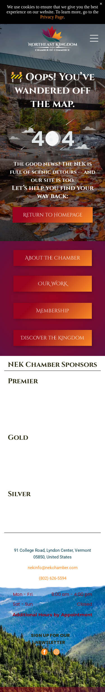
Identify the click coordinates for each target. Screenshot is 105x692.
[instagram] (56, 653)
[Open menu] (94, 38)
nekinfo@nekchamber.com (53, 567)
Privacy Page (52, 17)
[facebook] (44, 653)
